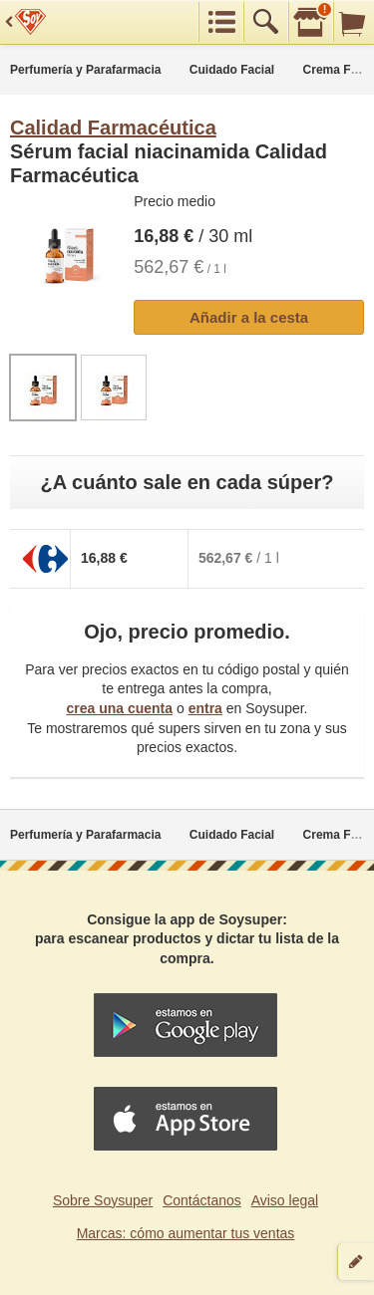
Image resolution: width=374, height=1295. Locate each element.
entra (205, 708)
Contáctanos (202, 1200)
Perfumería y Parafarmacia (85, 70)
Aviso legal (284, 1200)
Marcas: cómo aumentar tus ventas (186, 1233)
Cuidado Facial (231, 70)
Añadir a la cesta (248, 317)
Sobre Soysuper (103, 1200)
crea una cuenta (119, 708)
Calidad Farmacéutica (113, 127)
